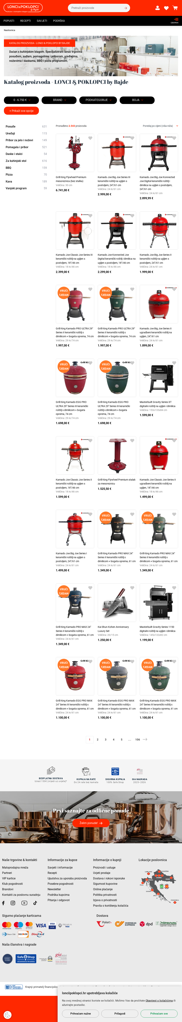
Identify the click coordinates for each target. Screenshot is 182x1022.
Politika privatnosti (105, 893)
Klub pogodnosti (12, 883)
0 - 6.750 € (20, 100)
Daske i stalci (26, 154)
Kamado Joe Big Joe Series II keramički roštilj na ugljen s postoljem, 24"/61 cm (156, 258)
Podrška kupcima (58, 893)
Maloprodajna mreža (15, 866)
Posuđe (26, 126)
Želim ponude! (89, 822)
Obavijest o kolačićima (159, 1000)
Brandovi (7, 888)
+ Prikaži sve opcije (21, 111)
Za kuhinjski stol (26, 161)
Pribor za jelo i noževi (26, 140)
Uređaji (26, 133)
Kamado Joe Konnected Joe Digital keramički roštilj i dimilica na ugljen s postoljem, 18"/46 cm (117, 258)
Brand (57, 100)
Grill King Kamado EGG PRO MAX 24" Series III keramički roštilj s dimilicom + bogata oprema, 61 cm (75, 704)
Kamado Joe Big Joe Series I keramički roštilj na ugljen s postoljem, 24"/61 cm (71, 557)
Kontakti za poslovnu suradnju (21, 893)
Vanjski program (26, 188)
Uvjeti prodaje (101, 872)
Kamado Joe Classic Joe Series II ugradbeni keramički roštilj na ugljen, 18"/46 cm (158, 483)
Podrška (61, 20)
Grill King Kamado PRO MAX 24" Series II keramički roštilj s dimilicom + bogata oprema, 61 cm (117, 557)
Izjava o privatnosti (105, 899)
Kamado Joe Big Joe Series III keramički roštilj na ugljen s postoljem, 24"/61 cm (114, 181)
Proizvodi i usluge (104, 866)
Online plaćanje (103, 888)
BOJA (135, 100)
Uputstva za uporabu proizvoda (67, 877)
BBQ (26, 168)
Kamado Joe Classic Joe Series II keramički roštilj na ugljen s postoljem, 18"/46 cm (74, 483)
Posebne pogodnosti (60, 883)
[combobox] (160, 126)
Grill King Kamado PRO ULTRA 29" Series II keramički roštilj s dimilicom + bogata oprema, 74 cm (75, 332)
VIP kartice (8, 877)
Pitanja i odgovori (59, 899)
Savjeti (43, 20)
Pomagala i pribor (26, 147)
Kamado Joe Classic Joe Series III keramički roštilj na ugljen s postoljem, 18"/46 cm (74, 258)
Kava (26, 181)
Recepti (26, 20)
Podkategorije (97, 100)
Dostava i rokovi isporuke (109, 877)
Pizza (26, 174)
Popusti (9, 20)
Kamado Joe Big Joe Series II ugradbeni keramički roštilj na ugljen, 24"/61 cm (156, 332)
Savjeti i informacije (60, 866)
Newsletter (54, 888)
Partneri (7, 872)
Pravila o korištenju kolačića (110, 904)
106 (137, 739)
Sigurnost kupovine (105, 883)
